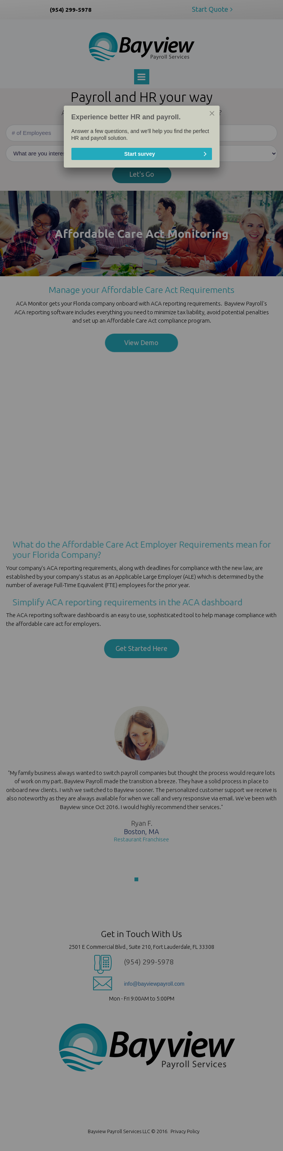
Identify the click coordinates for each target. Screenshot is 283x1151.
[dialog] (141, 137)
